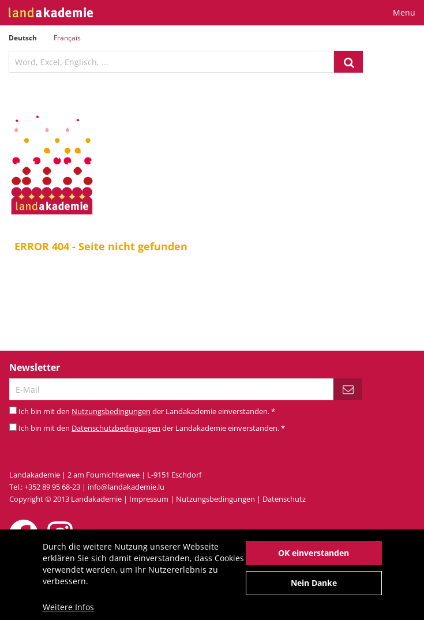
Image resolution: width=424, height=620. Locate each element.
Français (67, 38)
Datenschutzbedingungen (116, 428)
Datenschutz (284, 499)
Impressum (148, 499)
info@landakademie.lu (126, 487)
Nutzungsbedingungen (111, 411)
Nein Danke (314, 586)
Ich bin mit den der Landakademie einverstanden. (146, 411)
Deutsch (23, 38)
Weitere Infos (68, 611)
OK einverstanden (313, 556)
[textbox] (171, 62)
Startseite (213, 304)
